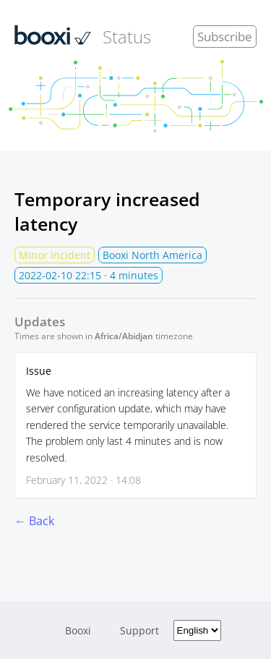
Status (82, 36)
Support (139, 630)
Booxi (78, 630)
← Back (34, 521)
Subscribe (224, 36)
